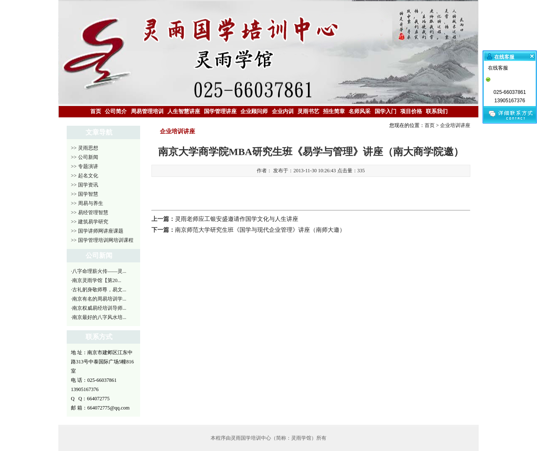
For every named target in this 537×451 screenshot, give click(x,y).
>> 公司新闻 (84, 157)
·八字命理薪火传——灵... (98, 271)
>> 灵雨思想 (84, 148)
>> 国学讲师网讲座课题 (97, 231)
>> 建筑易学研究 (89, 222)
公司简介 (116, 111)
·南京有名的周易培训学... (98, 299)
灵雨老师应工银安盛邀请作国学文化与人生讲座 (236, 219)
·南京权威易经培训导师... (98, 308)
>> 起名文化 (84, 176)
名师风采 (359, 111)
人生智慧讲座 (183, 111)
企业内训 (283, 111)
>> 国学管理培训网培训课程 (102, 240)
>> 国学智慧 (84, 194)
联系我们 (437, 111)
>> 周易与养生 (87, 203)
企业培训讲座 (455, 125)
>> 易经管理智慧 (89, 212)
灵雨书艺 (308, 111)
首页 (95, 111)
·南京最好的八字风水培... (98, 317)
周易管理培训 (147, 111)
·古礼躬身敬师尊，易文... (98, 290)
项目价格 (411, 111)
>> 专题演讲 (84, 166)
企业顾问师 (254, 111)
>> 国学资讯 (84, 185)
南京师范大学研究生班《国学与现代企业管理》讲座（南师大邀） (260, 230)
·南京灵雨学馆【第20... (96, 280)
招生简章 (334, 111)
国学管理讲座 (220, 111)
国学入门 (385, 111)
